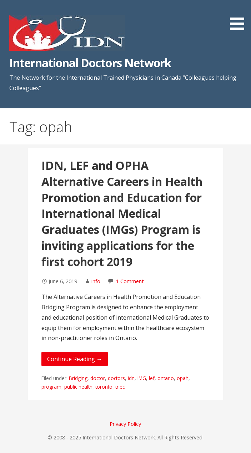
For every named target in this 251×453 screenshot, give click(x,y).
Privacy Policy (125, 423)
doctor (97, 378)
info (95, 281)
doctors (116, 378)
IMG (141, 378)
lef (152, 378)
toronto (103, 386)
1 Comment (130, 281)
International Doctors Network (90, 62)
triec (120, 386)
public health (78, 386)
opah (183, 378)
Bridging (78, 378)
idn (131, 378)
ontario (165, 378)
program (51, 386)
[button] (239, 16)
